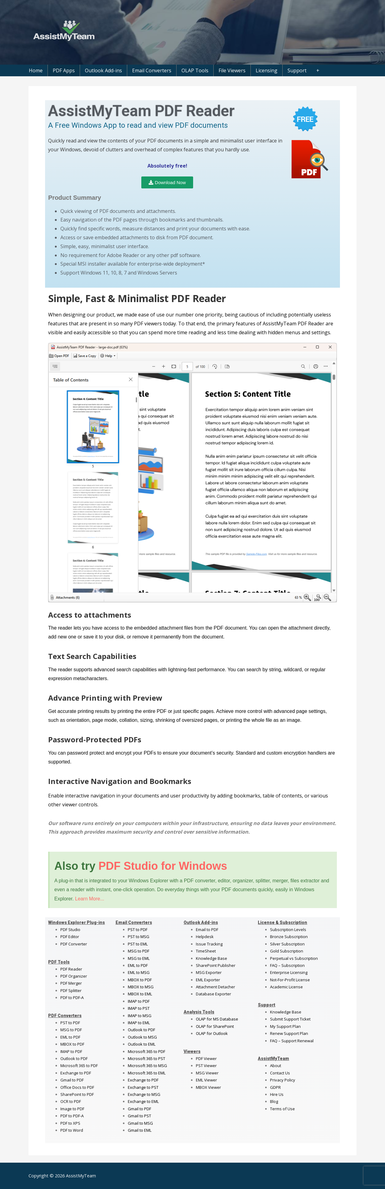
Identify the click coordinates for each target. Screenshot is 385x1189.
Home (36, 70)
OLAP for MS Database (217, 1019)
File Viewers (232, 70)
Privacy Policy (282, 1080)
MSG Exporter (209, 972)
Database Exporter (213, 994)
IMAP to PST (139, 1008)
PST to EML (138, 944)
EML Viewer (206, 1080)
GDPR (275, 1087)
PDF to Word (71, 1130)
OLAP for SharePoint (215, 1026)
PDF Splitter (71, 990)
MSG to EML (139, 958)
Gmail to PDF (139, 1108)
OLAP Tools (194, 70)
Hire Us (277, 1094)
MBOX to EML (140, 994)
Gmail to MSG (140, 1123)
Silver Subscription (287, 944)
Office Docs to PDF (77, 1087)
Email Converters (151, 70)
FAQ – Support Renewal (292, 1040)
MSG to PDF (71, 1029)
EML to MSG (139, 972)
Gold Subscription (286, 951)
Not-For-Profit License (290, 980)
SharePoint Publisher (215, 965)
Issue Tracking (209, 944)
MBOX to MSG (141, 987)
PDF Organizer (73, 976)
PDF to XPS (70, 1123)
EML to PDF (70, 1037)
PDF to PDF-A (72, 997)
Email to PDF (207, 929)
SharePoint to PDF (77, 1094)
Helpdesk (205, 936)
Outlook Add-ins (103, 70)
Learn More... (89, 898)
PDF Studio (70, 929)
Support (297, 70)
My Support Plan (285, 1026)
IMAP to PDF (71, 1051)
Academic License (286, 987)
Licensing (266, 70)
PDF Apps (64, 70)
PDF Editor (69, 936)
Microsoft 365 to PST (146, 1058)
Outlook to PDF (74, 1058)
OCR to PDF (70, 1101)
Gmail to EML (139, 1130)
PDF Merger (71, 983)
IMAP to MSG (139, 1015)
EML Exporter (208, 980)
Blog (274, 1101)
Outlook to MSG (142, 1037)
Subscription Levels (288, 929)
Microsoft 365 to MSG (147, 1065)
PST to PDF (70, 1022)
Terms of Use (282, 1108)
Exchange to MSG (144, 1094)
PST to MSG (138, 936)
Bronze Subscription (289, 936)
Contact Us (280, 1073)
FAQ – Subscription (287, 965)
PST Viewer (206, 1065)
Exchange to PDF (75, 1073)
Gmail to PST (139, 1116)
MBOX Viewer (208, 1087)
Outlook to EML (141, 1044)
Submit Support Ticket (290, 1019)
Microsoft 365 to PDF (146, 1051)
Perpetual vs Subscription (294, 958)
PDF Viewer (206, 1058)
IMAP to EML (139, 1022)
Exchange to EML (143, 1101)
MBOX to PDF (72, 1044)
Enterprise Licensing (288, 972)
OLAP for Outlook (212, 1033)
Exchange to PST (143, 1087)
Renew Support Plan (289, 1033)
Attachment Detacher (215, 987)
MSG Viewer (207, 1073)
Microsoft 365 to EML (147, 1073)
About (275, 1065)
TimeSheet (206, 951)
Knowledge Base (211, 958)
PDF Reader (71, 969)
